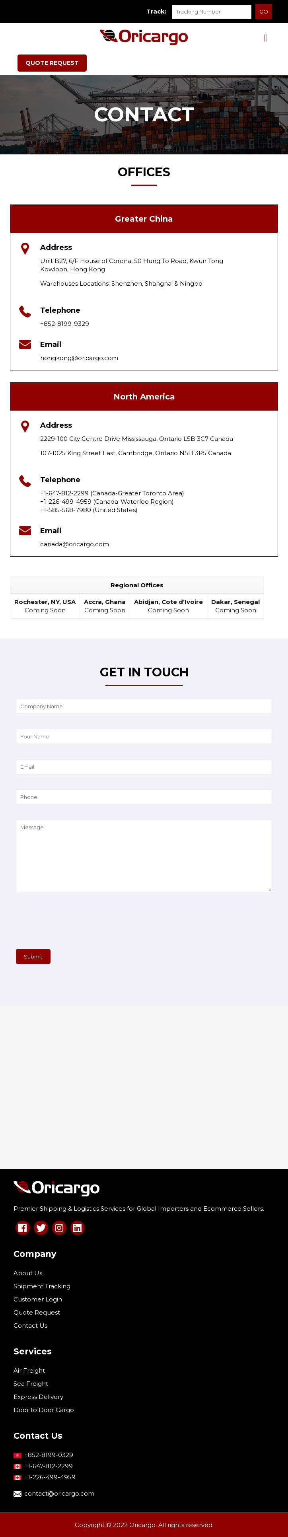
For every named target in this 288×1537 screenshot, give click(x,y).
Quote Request (37, 1312)
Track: (156, 11)
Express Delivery (38, 1397)
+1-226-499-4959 (50, 1477)
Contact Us (30, 1325)
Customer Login (38, 1299)
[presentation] (76, 923)
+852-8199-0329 (48, 1455)
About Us (28, 1273)
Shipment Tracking (42, 1286)
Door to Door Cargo (44, 1410)
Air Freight (29, 1370)
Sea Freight (31, 1383)
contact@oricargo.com (59, 1493)
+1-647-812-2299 (48, 1466)
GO (263, 11)
